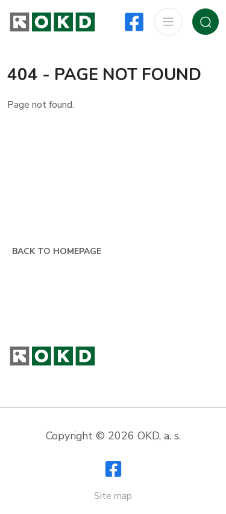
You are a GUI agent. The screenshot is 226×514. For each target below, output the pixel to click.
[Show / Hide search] (205, 21)
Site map (113, 496)
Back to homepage (56, 251)
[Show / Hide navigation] (168, 22)
